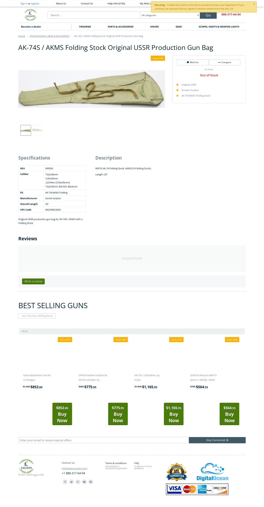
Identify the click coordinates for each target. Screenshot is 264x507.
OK (231, 8)
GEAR (179, 26)
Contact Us (87, 3)
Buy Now (62, 414)
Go (208, 15)
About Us (61, 3)
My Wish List (147, 3)
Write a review (33, 281)
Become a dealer (31, 26)
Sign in (23, 3)
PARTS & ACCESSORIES (120, 26)
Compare (224, 62)
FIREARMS (85, 26)
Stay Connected (217, 440)
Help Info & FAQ (116, 3)
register (35, 3)
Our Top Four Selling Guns (37, 315)
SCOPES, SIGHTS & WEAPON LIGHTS (219, 26)
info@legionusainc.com (74, 468)
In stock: (209, 69)
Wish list (192, 62)
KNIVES (154, 26)
